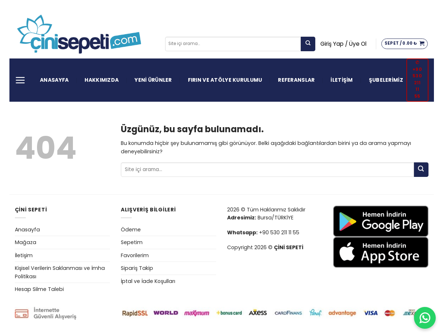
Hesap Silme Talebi (39, 289)
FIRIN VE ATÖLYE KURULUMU (225, 80)
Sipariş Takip (137, 268)
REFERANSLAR (296, 80)
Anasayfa (27, 229)
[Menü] (20, 80)
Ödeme (131, 229)
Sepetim (132, 242)
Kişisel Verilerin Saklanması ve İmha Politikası (60, 272)
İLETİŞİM (342, 80)
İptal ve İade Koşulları (148, 281)
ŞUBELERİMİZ (386, 80)
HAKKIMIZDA (102, 80)
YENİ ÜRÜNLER (153, 80)
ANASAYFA (54, 80)
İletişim (24, 255)
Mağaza (25, 242)
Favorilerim (135, 255)
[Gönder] (308, 44)
